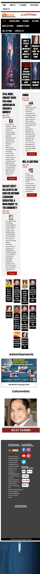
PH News (26, 21)
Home (4, 5)
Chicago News (14, 21)
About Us (12, 5)
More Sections (7, 26)
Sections (35, 21)
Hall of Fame (7, 31)
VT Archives (23, 5)
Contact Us (6, 9)
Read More (12, 178)
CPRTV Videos (34, 5)
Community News (23, 26)
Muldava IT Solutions (26, 539)
